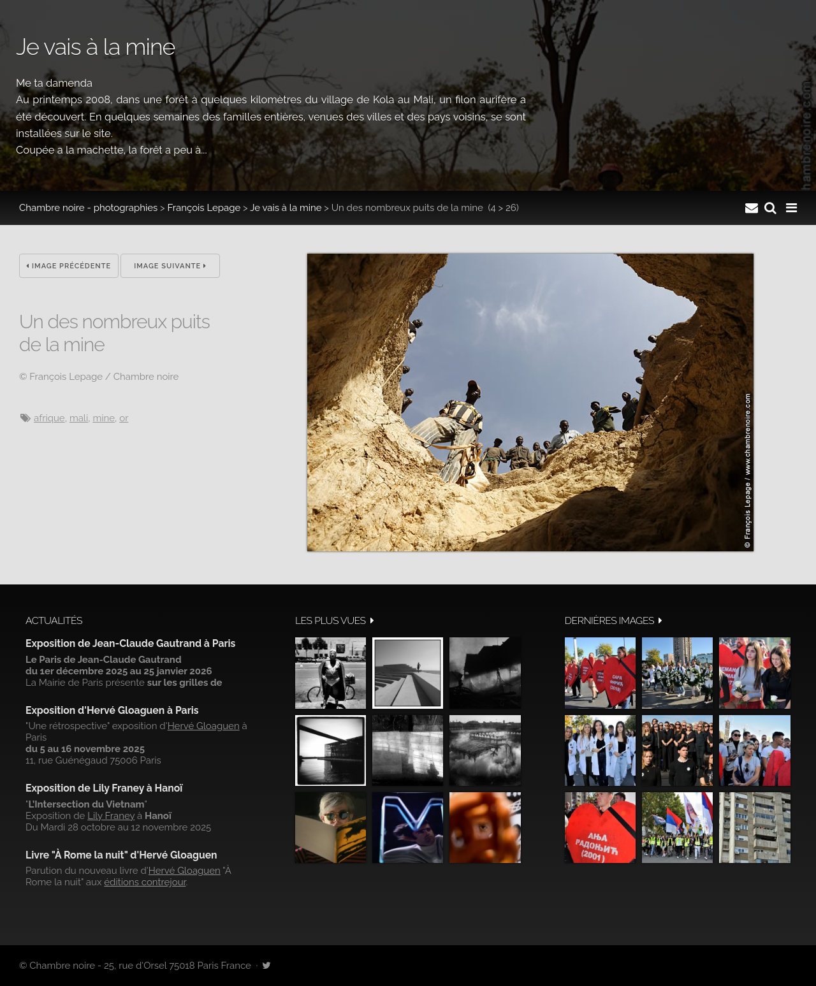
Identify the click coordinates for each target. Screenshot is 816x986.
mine (103, 418)
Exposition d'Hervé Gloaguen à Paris (112, 710)
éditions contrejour (145, 882)
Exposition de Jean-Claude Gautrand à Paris (130, 643)
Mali (78, 418)
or (123, 418)
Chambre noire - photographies (88, 208)
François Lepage (204, 208)
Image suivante (170, 266)
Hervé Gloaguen (204, 726)
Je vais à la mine (285, 208)
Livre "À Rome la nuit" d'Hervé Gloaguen (121, 855)
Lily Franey (111, 816)
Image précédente (68, 266)
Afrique (49, 418)
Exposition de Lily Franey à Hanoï (104, 788)
